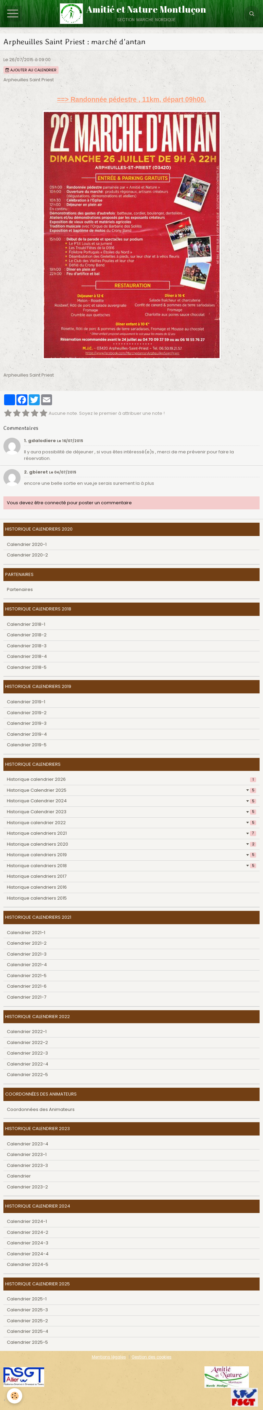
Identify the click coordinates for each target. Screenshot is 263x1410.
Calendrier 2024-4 (28, 1254)
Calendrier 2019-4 (27, 734)
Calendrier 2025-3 (27, 1310)
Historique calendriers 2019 (131, 854)
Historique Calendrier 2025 (131, 790)
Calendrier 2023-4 (27, 1144)
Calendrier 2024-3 (27, 1243)
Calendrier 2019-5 (27, 745)
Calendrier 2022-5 (27, 1074)
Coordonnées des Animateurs (41, 1109)
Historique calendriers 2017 (36, 876)
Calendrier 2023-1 (27, 1154)
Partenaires (20, 589)
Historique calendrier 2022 (131, 822)
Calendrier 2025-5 (27, 1342)
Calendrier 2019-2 (27, 712)
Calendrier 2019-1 (26, 702)
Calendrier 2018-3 (27, 646)
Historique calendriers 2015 (37, 898)
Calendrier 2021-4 (27, 964)
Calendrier (19, 1176)
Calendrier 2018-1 (26, 624)
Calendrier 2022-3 (27, 1053)
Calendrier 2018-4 (27, 656)
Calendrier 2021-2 (27, 943)
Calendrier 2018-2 (27, 635)
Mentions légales (109, 1357)
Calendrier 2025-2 (27, 1320)
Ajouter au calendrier (31, 70)
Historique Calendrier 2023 (131, 811)
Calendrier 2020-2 (27, 555)
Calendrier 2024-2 (27, 1232)
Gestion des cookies (152, 1357)
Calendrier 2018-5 (27, 667)
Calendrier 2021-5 (27, 975)
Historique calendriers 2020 (131, 844)
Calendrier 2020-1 (27, 544)
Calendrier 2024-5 (27, 1264)
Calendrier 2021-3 (27, 954)
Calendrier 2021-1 (26, 932)
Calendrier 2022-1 (27, 1031)
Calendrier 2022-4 (27, 1064)
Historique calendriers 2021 (131, 833)
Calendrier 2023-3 (27, 1165)
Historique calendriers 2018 (131, 865)
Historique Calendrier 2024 (131, 801)
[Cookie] (14, 1396)
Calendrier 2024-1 (27, 1221)
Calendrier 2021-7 (26, 997)
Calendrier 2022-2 (27, 1042)
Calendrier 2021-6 (27, 986)
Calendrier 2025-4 (27, 1331)
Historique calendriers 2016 (37, 887)
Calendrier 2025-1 (27, 1299)
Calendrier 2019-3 (27, 723)
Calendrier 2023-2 (27, 1187)
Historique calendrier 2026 (131, 779)
